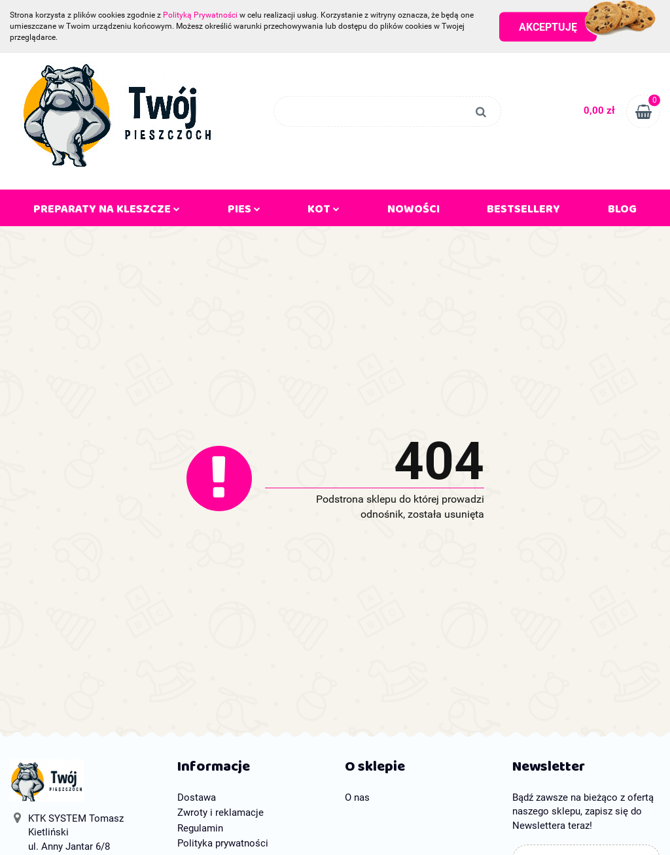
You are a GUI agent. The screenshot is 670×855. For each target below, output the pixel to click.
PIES (244, 212)
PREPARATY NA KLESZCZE (106, 212)
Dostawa (196, 797)
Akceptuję (548, 26)
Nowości (413, 212)
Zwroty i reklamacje (220, 812)
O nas (357, 797)
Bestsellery (523, 212)
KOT (324, 212)
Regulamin (200, 828)
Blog (622, 212)
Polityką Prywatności (200, 15)
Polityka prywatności (222, 843)
